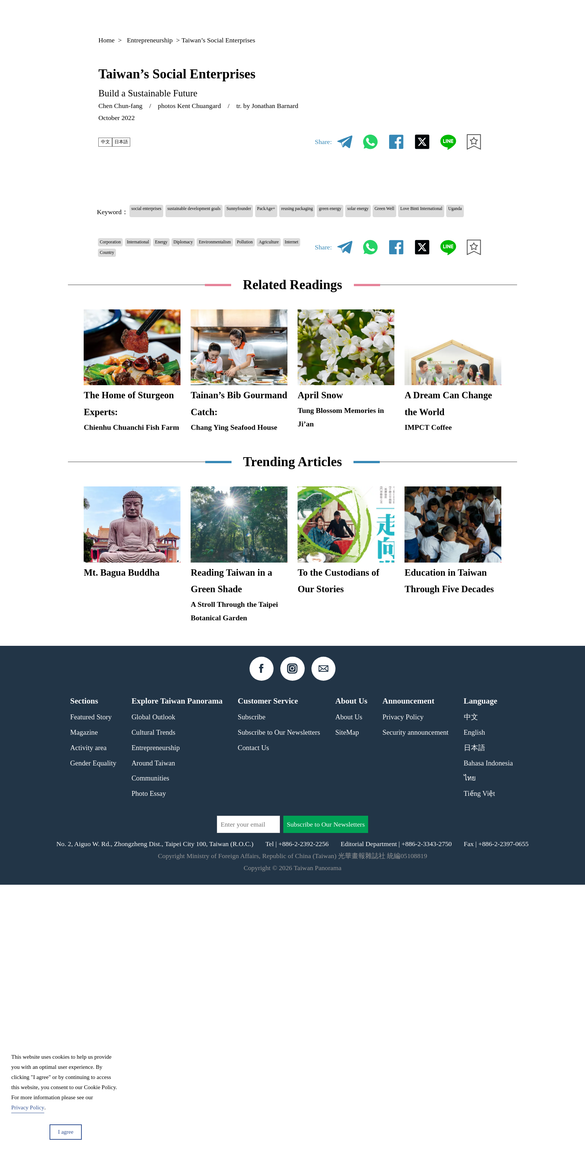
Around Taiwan (153, 1029)
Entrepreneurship (150, 40)
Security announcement (415, 998)
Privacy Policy (403, 983)
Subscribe (252, 983)
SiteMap (347, 998)
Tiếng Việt (479, 1060)
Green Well (158, 227)
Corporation (117, 261)
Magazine (374, 16)
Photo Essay (148, 1060)
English (474, 998)
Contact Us (253, 1014)
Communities (150, 1044)
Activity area (88, 1014)
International (159, 261)
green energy (437, 211)
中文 (108, 142)
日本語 (132, 142)
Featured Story (91, 983)
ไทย (470, 1044)
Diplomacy (229, 261)
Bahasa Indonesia (488, 1029)
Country (215, 277)
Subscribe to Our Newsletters (279, 998)
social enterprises (156, 211)
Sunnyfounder (297, 211)
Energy (195, 261)
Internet (184, 277)
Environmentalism (277, 261)
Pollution (113, 277)
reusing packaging (386, 211)
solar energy (117, 227)
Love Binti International (214, 227)
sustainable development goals (228, 211)
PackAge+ (339, 211)
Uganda (266, 227)
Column (416, 16)
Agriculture (150, 277)
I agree (65, 1132)
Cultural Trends (153, 998)
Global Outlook (153, 983)
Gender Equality (93, 1029)
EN (457, 17)
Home (106, 40)
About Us (348, 983)
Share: (323, 142)
